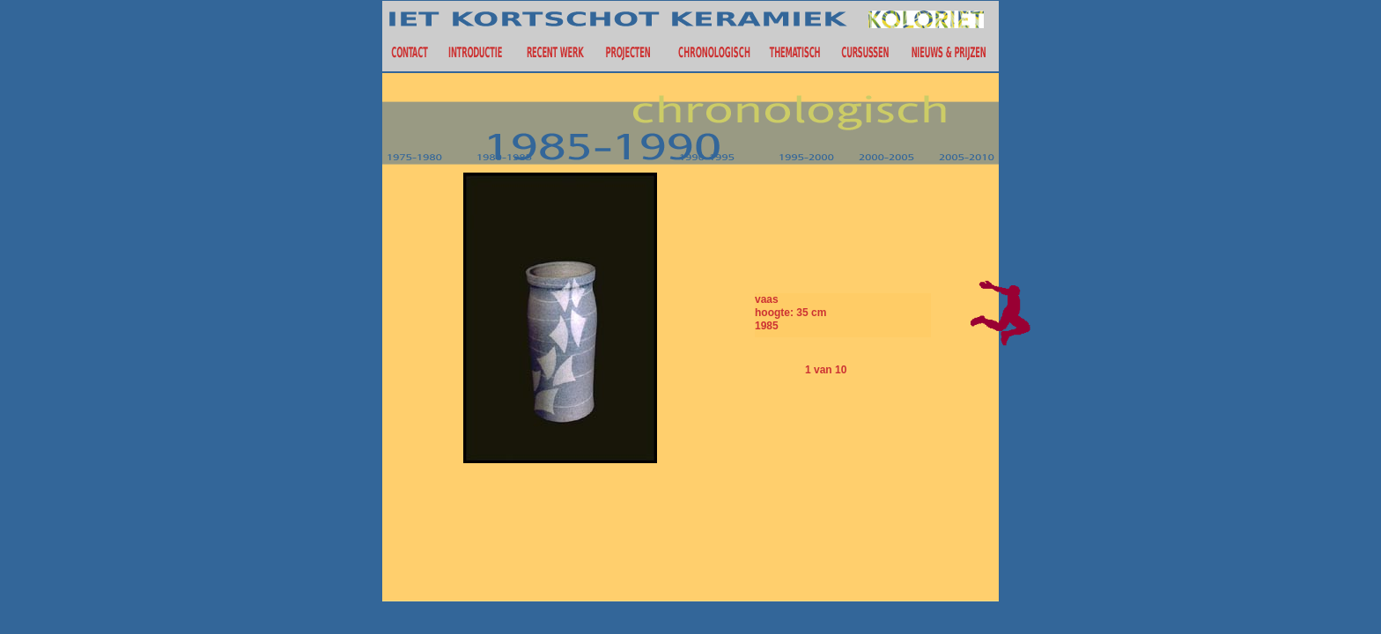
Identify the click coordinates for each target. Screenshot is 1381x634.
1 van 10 (825, 370)
